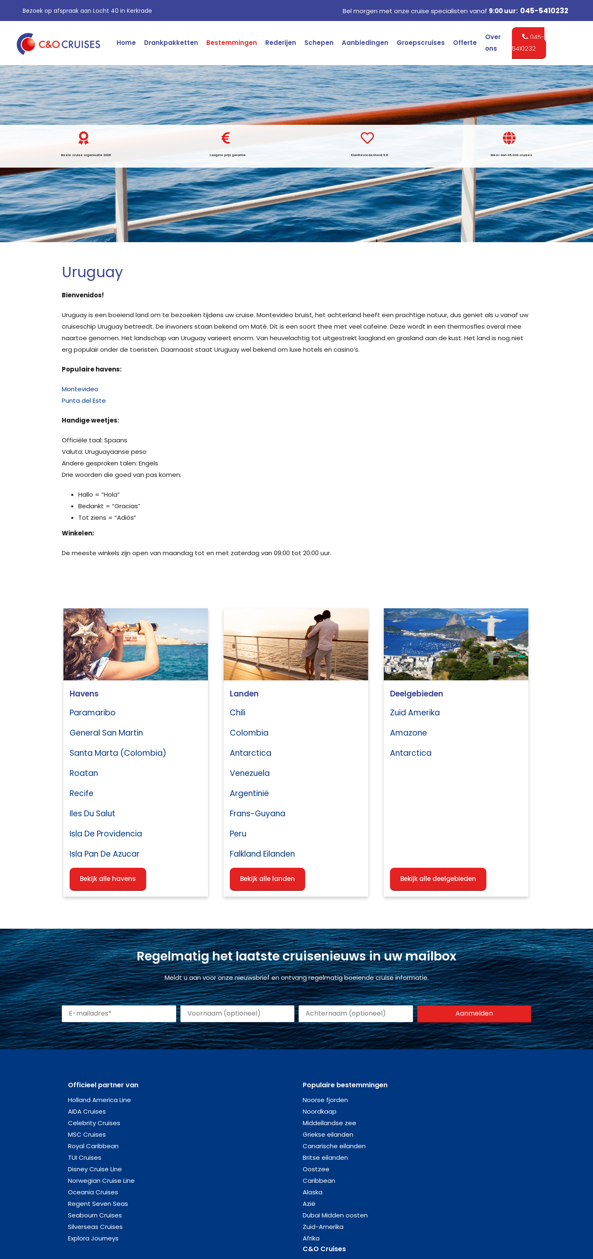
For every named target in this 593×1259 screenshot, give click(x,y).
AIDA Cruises (87, 1111)
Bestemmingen (231, 42)
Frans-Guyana (257, 813)
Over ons (493, 43)
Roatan (84, 773)
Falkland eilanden (262, 854)
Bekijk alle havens (108, 878)
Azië (309, 1203)
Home (126, 42)
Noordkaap (319, 1111)
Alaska (312, 1192)
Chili (237, 712)
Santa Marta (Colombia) (118, 753)
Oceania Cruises (93, 1192)
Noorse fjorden (325, 1099)
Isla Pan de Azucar (105, 854)
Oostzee (316, 1169)
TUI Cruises (84, 1157)
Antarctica (250, 753)
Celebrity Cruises (94, 1123)
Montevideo (80, 389)
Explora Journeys (93, 1238)
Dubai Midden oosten (335, 1215)
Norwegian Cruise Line (101, 1180)
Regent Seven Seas (98, 1203)
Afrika (311, 1238)
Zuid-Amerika (323, 1226)
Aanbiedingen (365, 42)
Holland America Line (99, 1099)
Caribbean (319, 1180)
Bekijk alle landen (267, 878)
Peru (238, 833)
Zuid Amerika (415, 712)
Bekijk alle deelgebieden (438, 878)
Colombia (249, 732)
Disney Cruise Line (95, 1169)
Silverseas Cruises (95, 1226)
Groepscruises (421, 42)
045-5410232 (544, 11)
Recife (81, 793)
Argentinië (249, 793)
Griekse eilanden (328, 1134)
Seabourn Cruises (95, 1215)
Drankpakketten (171, 42)
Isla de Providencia (106, 833)
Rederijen (280, 42)
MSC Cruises (87, 1134)
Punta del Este (84, 400)
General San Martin (106, 732)
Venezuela (250, 773)
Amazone (408, 732)
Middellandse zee (329, 1123)
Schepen (319, 42)
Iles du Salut (92, 813)
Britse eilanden (325, 1157)
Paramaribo (93, 712)
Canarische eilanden (334, 1146)
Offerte (465, 42)
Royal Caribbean (93, 1146)
